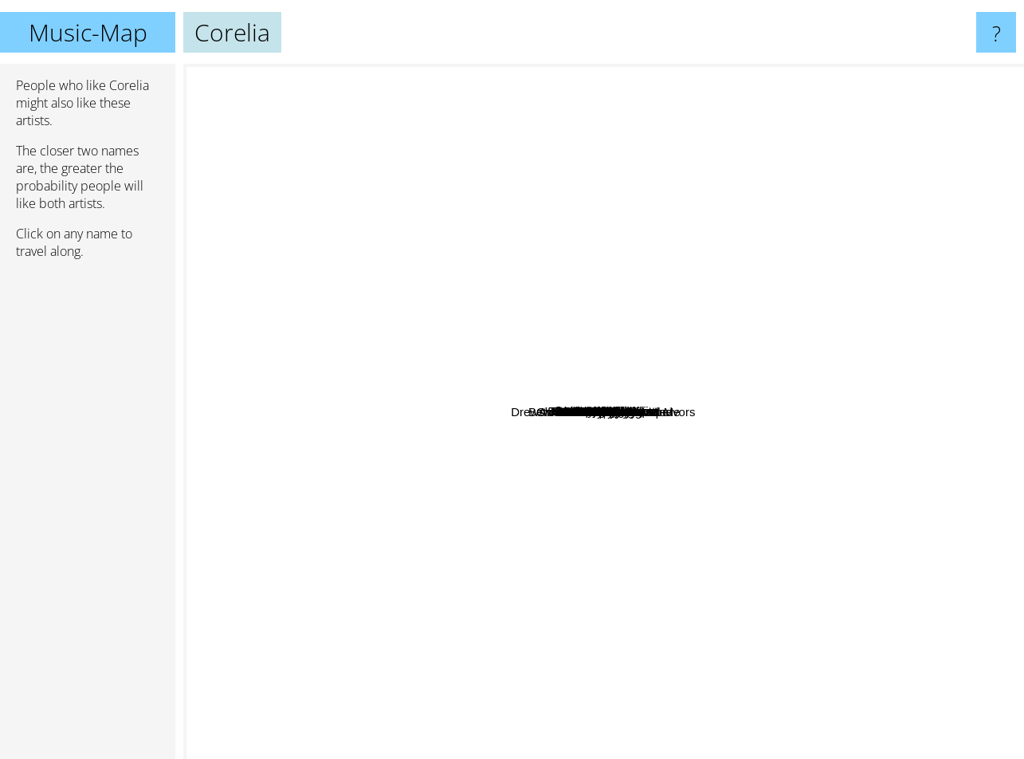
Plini (700, 514)
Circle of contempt (677, 261)
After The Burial (309, 451)
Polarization (931, 311)
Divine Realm (514, 693)
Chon (742, 435)
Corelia (604, 412)
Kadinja (928, 248)
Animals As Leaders (512, 563)
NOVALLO (692, 604)
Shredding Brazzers (448, 291)
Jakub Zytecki (740, 671)
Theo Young (290, 227)
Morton (570, 74)
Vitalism (656, 615)
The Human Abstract (440, 356)
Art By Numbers (540, 171)
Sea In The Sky (755, 169)
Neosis (872, 455)
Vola (799, 228)
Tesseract (503, 336)
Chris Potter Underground (840, 447)
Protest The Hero (565, 493)
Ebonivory (983, 402)
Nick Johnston (816, 570)
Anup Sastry (615, 441)
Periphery (475, 521)
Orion (799, 535)
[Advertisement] (87, 516)
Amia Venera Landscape (386, 601)
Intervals (603, 548)
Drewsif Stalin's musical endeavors (282, 416)
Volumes (735, 543)
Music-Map (88, 32)
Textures (414, 554)
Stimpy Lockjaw (420, 74)
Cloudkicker (429, 589)
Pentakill (612, 268)
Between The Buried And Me (770, 486)
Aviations (867, 164)
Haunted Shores (407, 327)
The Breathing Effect (654, 134)
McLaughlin (761, 247)
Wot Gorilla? (565, 141)
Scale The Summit (464, 441)
